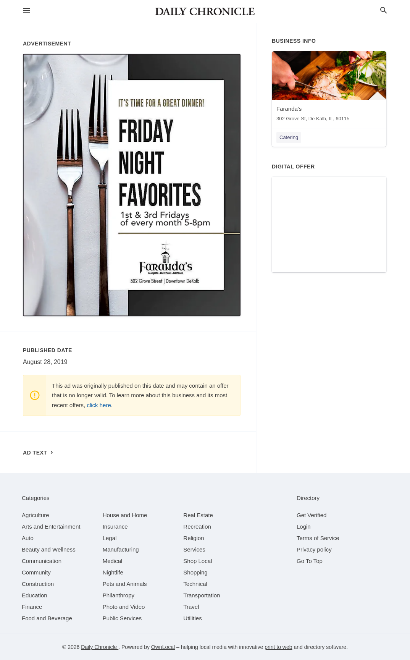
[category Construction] (38, 584)
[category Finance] (32, 606)
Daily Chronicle (99, 647)
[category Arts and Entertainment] (51, 526)
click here (99, 405)
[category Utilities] (192, 618)
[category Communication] (41, 561)
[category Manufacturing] (121, 549)
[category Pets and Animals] (125, 584)
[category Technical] (195, 584)
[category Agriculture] (35, 515)
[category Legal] (110, 538)
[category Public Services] (122, 618)
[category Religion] (193, 538)
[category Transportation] (201, 595)
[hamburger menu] (26, 10)
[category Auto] (28, 538)
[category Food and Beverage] (47, 618)
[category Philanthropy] (118, 595)
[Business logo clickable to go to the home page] (205, 11)
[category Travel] (191, 606)
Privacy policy (314, 549)
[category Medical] (113, 561)
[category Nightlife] (113, 572)
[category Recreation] (197, 526)
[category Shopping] (195, 572)
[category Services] (194, 549)
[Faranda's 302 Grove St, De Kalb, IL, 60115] (329, 88)
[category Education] (34, 595)
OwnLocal (163, 647)
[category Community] (36, 572)
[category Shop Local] (197, 561)
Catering (288, 137)
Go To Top (310, 561)
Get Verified (311, 515)
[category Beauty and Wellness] (49, 549)
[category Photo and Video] (124, 606)
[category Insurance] (115, 526)
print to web (278, 647)
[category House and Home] (125, 515)
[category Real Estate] (198, 515)
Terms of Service (318, 538)
